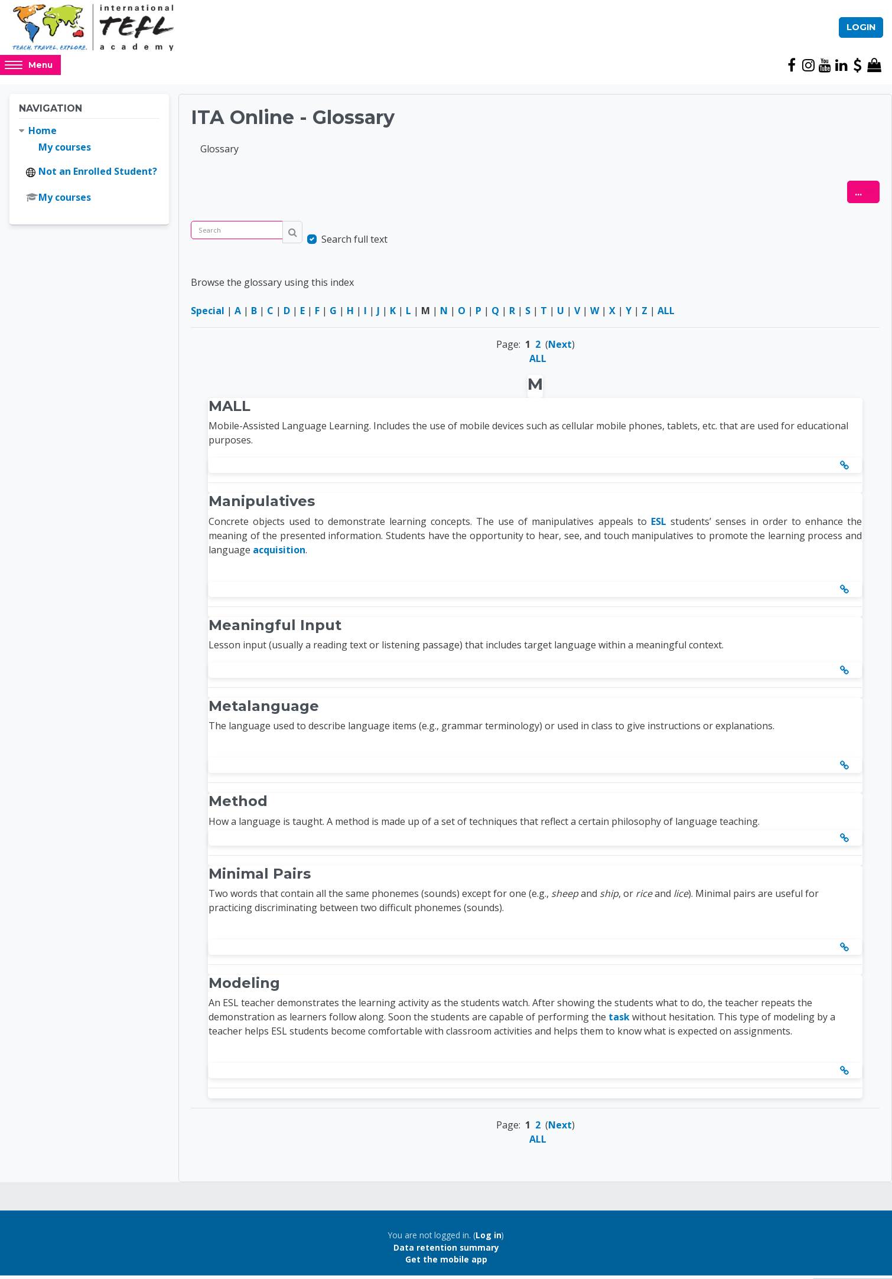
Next (560, 348)
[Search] (237, 234)
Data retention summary (446, 1251)
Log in (489, 1239)
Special (207, 314)
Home (42, 134)
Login (861, 29)
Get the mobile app (446, 1263)
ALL (666, 314)
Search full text (354, 243)
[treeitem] (89, 168)
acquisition (279, 553)
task (619, 1020)
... (867, 195)
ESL (658, 524)
